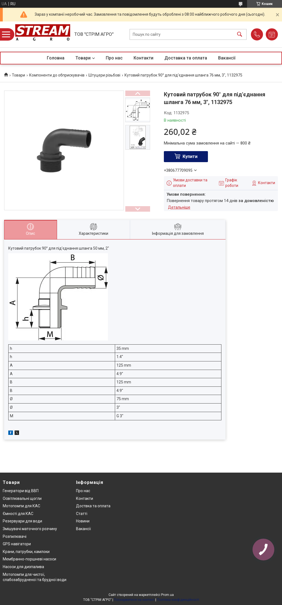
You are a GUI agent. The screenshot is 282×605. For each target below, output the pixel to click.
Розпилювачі (14, 536)
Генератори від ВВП (21, 491)
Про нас (114, 58)
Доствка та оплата (93, 506)
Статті (81, 513)
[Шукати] (239, 34)
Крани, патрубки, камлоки (26, 551)
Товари (83, 58)
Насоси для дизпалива (23, 567)
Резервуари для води (22, 521)
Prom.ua (167, 595)
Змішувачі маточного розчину (30, 529)
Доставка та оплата (185, 58)
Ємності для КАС (18, 513)
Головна (55, 58)
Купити (190, 156)
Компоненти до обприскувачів (57, 75)
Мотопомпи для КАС (21, 506)
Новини (83, 521)
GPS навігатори (17, 544)
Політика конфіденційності (178, 600)
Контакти (143, 58)
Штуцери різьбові (104, 75)
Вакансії (226, 58)
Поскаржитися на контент (134, 600)
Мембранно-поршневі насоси (29, 559)
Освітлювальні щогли (22, 498)
